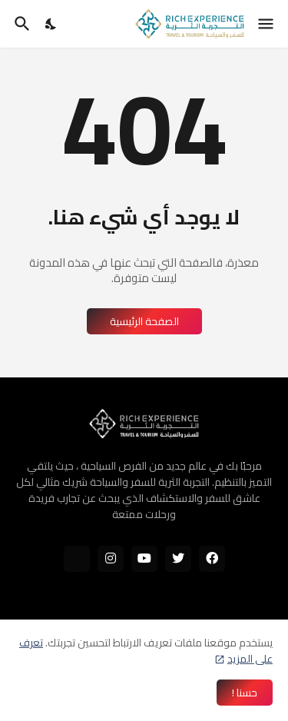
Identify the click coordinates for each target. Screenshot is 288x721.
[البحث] (20, 24)
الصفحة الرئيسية (144, 321)
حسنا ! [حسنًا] (244, 693)
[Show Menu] (267, 24)
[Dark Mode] (51, 24)
